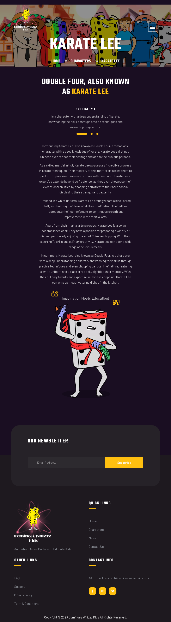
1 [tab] (82, 134)
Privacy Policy (23, 595)
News (92, 538)
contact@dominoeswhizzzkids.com (127, 578)
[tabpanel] (85, 120)
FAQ (17, 578)
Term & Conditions (26, 603)
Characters (81, 61)
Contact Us (96, 546)
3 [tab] (97, 134)
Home (56, 61)
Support (19, 586)
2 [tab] (92, 134)
